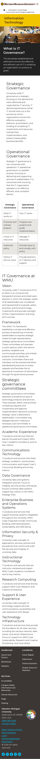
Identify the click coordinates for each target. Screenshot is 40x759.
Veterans (5, 666)
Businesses (6, 662)
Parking (4, 703)
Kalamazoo (27, 659)
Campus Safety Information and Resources (8, 687)
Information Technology (17, 10)
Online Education (29, 663)
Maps (3, 699)
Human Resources (9, 695)
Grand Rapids (28, 655)
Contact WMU (9, 724)
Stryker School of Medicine (29, 669)
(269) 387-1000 (9, 721)
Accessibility (6, 681)
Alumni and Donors (6, 656)
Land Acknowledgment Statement (11, 739)
